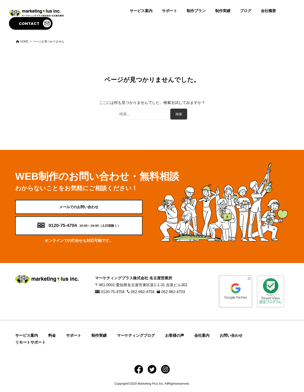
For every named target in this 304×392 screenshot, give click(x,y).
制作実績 (222, 11)
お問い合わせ (231, 339)
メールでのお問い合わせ (79, 208)
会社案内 (201, 339)
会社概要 (268, 11)
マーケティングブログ (136, 339)
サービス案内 (141, 11)
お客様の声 (174, 339)
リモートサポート (30, 345)
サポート (169, 11)
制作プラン (196, 11)
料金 (52, 339)
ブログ (245, 11)
